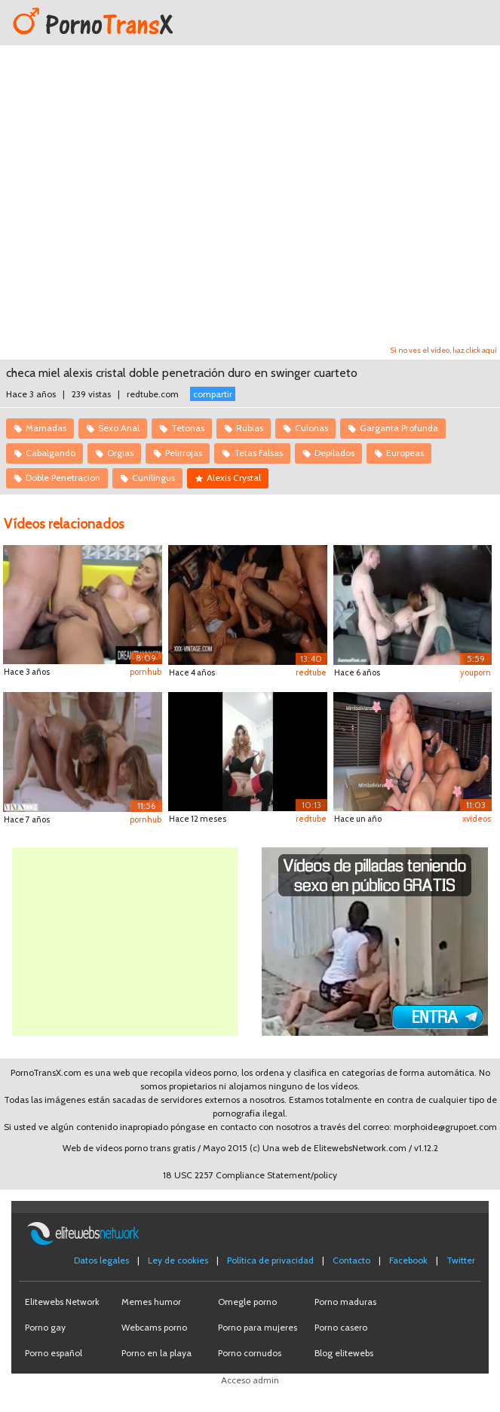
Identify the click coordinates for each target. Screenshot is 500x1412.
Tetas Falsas (258, 452)
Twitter (460, 1260)
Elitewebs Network (62, 1301)
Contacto (351, 1260)
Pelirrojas (183, 452)
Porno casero (340, 1327)
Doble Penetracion (63, 477)
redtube (311, 672)
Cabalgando (50, 452)
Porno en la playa (156, 1352)
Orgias (120, 452)
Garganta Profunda (399, 427)
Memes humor (151, 1301)
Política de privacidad (270, 1260)
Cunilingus (153, 477)
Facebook (408, 1260)
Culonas (311, 427)
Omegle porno (247, 1301)
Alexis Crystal (234, 477)
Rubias (249, 427)
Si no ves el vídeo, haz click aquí (444, 350)
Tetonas (187, 427)
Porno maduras (345, 1301)
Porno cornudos (249, 1352)
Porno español (53, 1352)
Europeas (405, 452)
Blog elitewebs (343, 1352)
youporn (475, 672)
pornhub (145, 671)
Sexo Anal (119, 427)
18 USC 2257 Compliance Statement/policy (250, 1175)
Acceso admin (250, 1380)
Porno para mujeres (257, 1327)
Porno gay (45, 1327)
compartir (212, 394)
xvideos (476, 818)
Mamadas (46, 427)
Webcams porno (154, 1327)
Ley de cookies (178, 1260)
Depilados (334, 452)
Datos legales (101, 1260)
